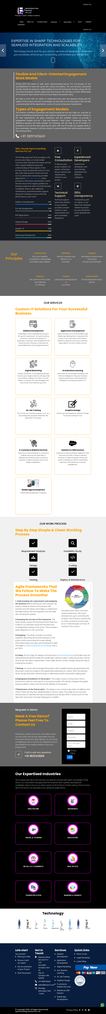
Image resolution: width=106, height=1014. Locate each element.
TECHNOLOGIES (42, 22)
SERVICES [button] (54, 22)
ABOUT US (30, 22)
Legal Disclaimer (83, 958)
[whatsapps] (102, 1005)
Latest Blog (81, 961)
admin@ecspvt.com (46, 985)
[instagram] (82, 1010)
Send (70, 757)
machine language (65, 655)
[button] (3, 50)
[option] (19, 924)
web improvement (33, 178)
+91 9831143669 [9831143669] (44, 981)
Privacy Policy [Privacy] (72, 1010)
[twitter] (89, 1010)
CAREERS (88, 22)
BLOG (80, 22)
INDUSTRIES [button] (68, 22)
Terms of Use (82, 954)
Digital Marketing (64, 967)
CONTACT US (87, 29)
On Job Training (63, 977)
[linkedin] (85, 1010)
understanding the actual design (38, 646)
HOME (21, 22)
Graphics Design (63, 980)
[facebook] (79, 1010)
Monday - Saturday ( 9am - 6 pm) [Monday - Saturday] (44, 991)
